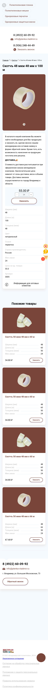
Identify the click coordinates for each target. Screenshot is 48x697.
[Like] (45, 248)
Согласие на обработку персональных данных (21, 665)
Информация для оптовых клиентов (26, 284)
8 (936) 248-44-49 (24, 45)
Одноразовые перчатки (16, 16)
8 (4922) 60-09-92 (24, 35)
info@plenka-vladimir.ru (26, 39)
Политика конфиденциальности (18, 686)
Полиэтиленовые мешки (17, 10)
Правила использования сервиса (19, 681)
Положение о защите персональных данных (20, 673)
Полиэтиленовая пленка (21, 5)
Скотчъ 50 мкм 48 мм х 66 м (20, 516)
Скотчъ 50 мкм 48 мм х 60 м (20, 337)
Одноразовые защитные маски (20, 22)
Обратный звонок (15, 581)
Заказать (24, 201)
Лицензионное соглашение (13, 658)
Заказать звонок (26, 49)
